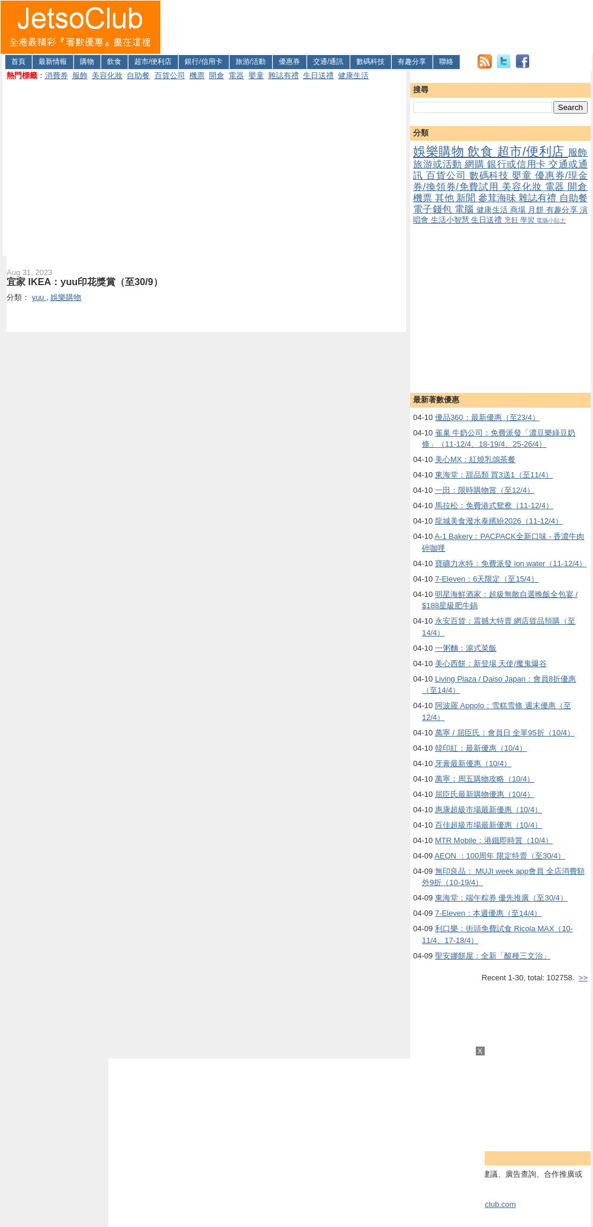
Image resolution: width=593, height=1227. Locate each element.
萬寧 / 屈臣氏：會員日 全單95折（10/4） (505, 732)
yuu (39, 297)
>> (583, 977)
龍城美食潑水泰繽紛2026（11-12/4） (499, 520)
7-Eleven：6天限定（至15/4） (487, 578)
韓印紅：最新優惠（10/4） (481, 748)
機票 (197, 75)
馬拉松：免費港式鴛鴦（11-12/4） (494, 505)
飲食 (114, 61)
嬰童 (256, 75)
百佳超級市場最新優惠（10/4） (488, 825)
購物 (87, 61)
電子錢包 (434, 209)
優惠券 (289, 61)
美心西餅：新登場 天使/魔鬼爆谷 (491, 663)
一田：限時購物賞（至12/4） (484, 490)
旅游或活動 (439, 164)
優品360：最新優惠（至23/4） (487, 417)
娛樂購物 (440, 151)
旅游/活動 (251, 61)
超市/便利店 (153, 61)
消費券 (56, 75)
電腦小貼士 (551, 220)
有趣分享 (412, 61)
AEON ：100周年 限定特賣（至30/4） (499, 855)
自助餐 (138, 75)
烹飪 (512, 220)
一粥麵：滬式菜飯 (466, 648)
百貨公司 (169, 75)
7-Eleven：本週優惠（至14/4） (488, 913)
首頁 (18, 61)
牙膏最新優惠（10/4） (473, 763)
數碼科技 (370, 61)
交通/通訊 (328, 61)
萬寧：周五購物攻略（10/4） (484, 778)
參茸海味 (498, 198)
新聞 (467, 198)
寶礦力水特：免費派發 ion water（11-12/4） (510, 563)
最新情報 (52, 61)
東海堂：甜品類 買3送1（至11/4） (494, 474)
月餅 (537, 209)
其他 (446, 198)
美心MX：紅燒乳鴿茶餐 (475, 459)
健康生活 (353, 75)
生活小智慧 (451, 219)
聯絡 (446, 61)
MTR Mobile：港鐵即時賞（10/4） (494, 840)
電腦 (465, 209)
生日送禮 (318, 75)
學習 (528, 220)
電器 (236, 75)
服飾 (80, 75)
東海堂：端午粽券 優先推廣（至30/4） (501, 897)
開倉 (216, 75)
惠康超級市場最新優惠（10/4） (488, 809)
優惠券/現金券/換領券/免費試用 (500, 181)
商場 (519, 209)
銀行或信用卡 (518, 164)
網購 (476, 164)
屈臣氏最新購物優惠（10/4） (484, 794)
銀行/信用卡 (203, 61)
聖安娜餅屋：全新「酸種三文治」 (492, 955)
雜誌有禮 (283, 75)
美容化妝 (107, 75)
